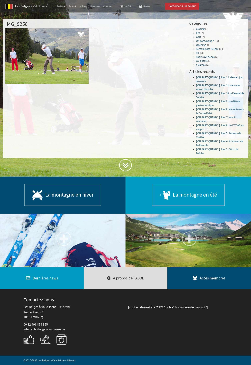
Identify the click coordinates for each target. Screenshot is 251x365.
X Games (201, 64)
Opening (201, 44)
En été (72, 6)
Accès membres (209, 278)
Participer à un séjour (182, 6)
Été (198, 32)
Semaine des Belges (207, 48)
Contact (107, 6)
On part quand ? (205, 40)
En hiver (61, 6)
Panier (147, 6)
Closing (200, 28)
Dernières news (42, 278)
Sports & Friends (205, 56)
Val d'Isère (202, 60)
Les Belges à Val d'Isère (26, 6)
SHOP (127, 6)
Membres (95, 6)
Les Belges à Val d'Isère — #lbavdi (56, 360)
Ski (197, 52)
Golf (198, 36)
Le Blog (82, 6)
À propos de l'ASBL (125, 278)
